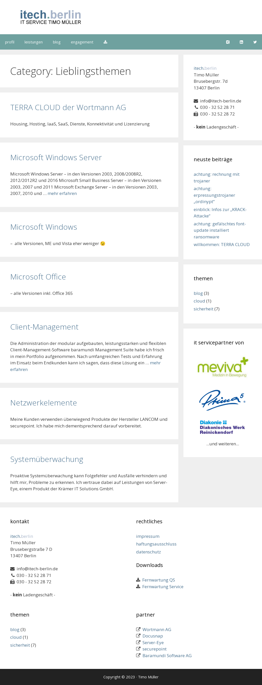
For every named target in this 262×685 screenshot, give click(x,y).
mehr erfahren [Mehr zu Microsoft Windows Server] (62, 193)
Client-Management (44, 326)
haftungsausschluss (156, 544)
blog (57, 41)
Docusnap (153, 636)
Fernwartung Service (161, 586)
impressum (147, 536)
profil (9, 41)
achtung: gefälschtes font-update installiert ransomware (220, 230)
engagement (82, 41)
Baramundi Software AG (167, 655)
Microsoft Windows (43, 227)
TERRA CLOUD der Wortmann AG (68, 107)
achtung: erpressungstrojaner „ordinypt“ (214, 194)
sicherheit (203, 309)
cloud (199, 301)
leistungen (34, 41)
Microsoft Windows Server (56, 157)
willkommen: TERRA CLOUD (222, 244)
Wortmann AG (157, 629)
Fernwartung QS (157, 580)
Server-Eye (153, 642)
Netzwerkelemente (43, 402)
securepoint (155, 649)
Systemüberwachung (46, 459)
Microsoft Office (38, 276)
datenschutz (148, 552)
